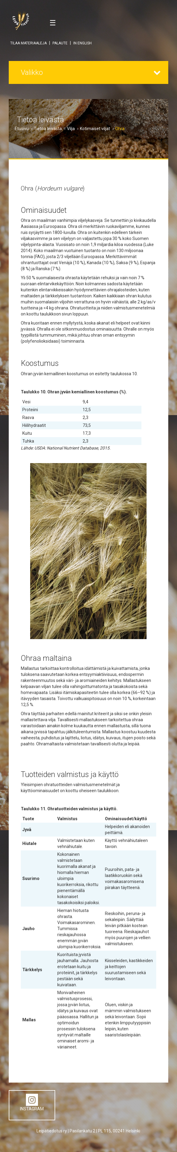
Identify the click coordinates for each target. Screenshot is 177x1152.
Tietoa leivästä (48, 128)
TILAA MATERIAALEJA (28, 43)
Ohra (120, 128)
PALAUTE (60, 43)
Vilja (71, 128)
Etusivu (22, 128)
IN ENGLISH (82, 43)
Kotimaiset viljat (95, 128)
